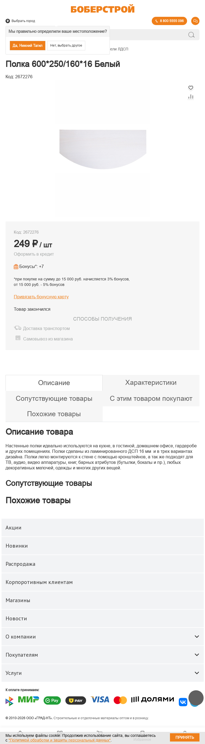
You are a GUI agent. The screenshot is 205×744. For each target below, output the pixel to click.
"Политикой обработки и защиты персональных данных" (60, 740)
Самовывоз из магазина (48, 339)
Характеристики (151, 382)
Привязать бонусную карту (41, 296)
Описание (54, 382)
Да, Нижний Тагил (27, 46)
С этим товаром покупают (151, 398)
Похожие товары (54, 414)
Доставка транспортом (46, 328)
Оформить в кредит (34, 254)
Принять (184, 737)
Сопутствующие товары (54, 398)
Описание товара (39, 431)
